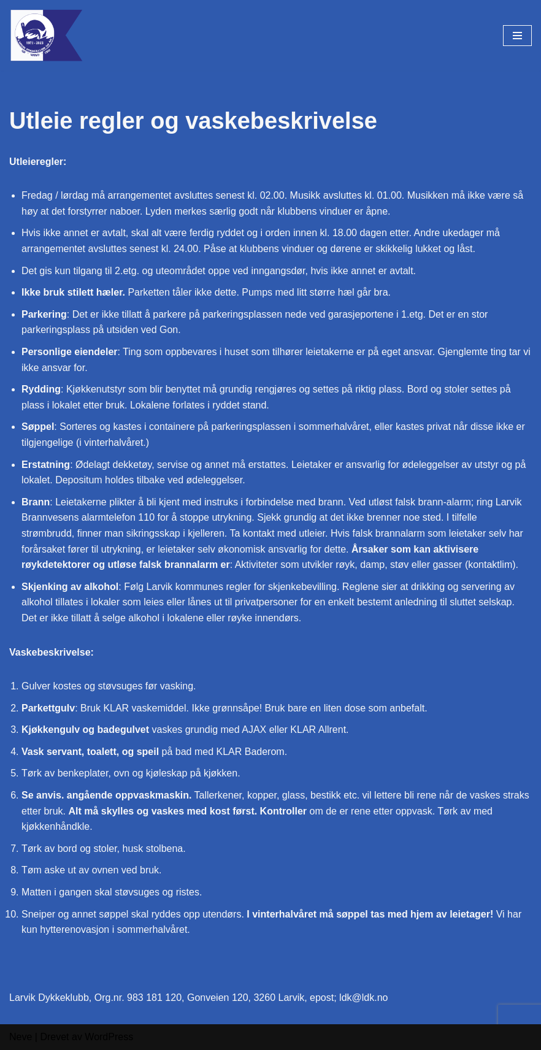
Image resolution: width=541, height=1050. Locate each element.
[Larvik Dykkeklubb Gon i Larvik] (46, 35)
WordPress (109, 1037)
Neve (20, 1037)
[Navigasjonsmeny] (517, 35)
